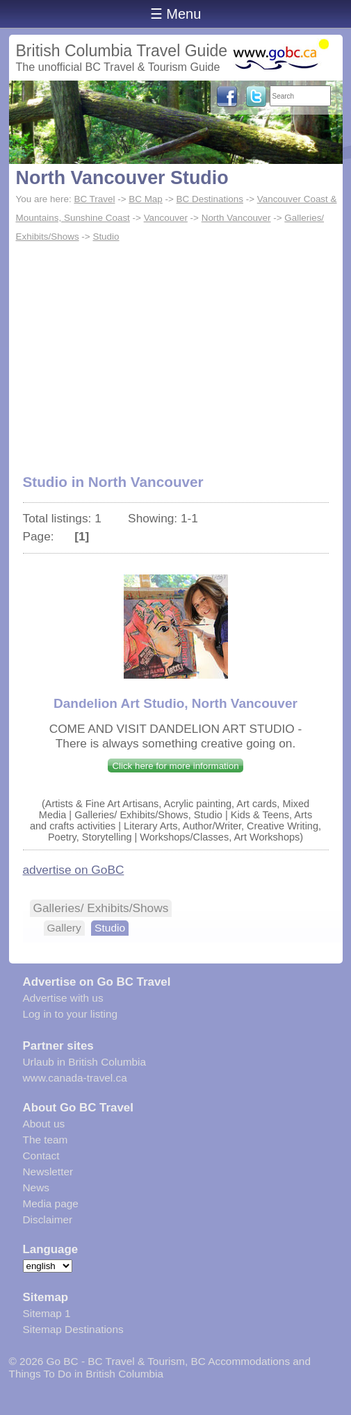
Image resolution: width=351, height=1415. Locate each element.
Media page (51, 1203)
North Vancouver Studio (122, 177)
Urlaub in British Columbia (85, 1062)
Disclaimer (48, 1219)
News (36, 1187)
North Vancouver (236, 218)
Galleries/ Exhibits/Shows (101, 908)
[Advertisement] (176, 351)
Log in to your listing (70, 1014)
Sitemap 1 (47, 1313)
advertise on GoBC (73, 870)
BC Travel (94, 199)
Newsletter (48, 1171)
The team (45, 1139)
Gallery (64, 928)
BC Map (146, 199)
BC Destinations (210, 199)
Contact (41, 1155)
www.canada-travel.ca (75, 1078)
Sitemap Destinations (73, 1329)
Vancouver (166, 218)
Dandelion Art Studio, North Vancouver (175, 703)
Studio (105, 236)
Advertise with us (63, 998)
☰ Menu (176, 14)
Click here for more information (175, 766)
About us (44, 1123)
